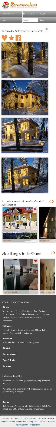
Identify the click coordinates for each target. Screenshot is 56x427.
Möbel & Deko (28, 13)
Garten (20, 317)
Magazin (43, 13)
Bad (35, 311)
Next (53, 201)
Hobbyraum (44, 314)
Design (13, 330)
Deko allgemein (33, 342)
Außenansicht (35, 317)
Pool (27, 317)
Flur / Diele (20, 314)
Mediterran (27, 333)
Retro (44, 330)
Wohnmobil (7, 320)
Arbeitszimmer (32, 314)
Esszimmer (43, 311)
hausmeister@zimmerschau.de (32, 408)
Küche (17, 311)
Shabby (6, 333)
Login (42, 20)
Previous (49, 201)
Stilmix (38, 330)
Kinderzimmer (8, 314)
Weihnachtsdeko (9, 342)
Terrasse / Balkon (10, 317)
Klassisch (21, 330)
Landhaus (30, 330)
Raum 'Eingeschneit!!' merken (11, 38)
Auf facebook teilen (18, 38)
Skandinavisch (15, 333)
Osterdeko (21, 342)
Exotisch (6, 330)
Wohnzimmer (8, 311)
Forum (3, 20)
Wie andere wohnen (8, 13)
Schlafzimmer (27, 311)
